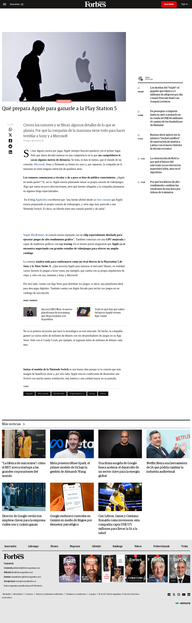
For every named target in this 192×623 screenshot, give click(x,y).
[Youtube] (184, 594)
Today (184, 546)
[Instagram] (178, 594)
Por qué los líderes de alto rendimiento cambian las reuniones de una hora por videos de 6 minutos (165, 187)
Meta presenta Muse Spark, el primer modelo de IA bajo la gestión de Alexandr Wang (70, 467)
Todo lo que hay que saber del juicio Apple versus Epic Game (110, 312)
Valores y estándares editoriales (49, 594)
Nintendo (59, 393)
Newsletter (18, 594)
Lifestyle (96, 546)
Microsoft (39, 164)
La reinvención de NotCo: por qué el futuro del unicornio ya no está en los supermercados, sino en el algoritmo (165, 165)
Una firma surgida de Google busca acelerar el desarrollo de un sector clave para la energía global (118, 470)
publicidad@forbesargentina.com (26, 568)
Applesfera (42, 199)
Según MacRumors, (34, 234)
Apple (29, 393)
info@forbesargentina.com (22, 572)
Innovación (10, 546)
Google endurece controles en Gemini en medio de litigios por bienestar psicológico (71, 520)
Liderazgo (33, 546)
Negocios (75, 546)
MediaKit (7, 594)
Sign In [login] (184, 4)
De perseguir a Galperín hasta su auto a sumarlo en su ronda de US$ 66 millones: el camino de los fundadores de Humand (166, 118)
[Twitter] (173, 594)
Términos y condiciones (76, 594)
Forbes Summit (161, 546)
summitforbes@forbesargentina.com (26, 577)
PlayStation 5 (77, 393)
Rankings (117, 546)
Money (54, 546)
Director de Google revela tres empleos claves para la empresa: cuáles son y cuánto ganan (24, 520)
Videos (138, 546)
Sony (92, 393)
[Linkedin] (188, 594)
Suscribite (169, 4)
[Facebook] (169, 594)
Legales (92, 594)
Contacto (29, 594)
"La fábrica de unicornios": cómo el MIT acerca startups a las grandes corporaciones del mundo (23, 470)
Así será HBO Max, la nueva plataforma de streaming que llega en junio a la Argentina (56, 314)
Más (164, 78)
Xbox (103, 393)
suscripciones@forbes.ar (26, 581)
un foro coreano (102, 199)
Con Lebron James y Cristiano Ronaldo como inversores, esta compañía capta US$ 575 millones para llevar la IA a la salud (119, 525)
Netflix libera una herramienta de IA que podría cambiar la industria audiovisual (166, 467)
